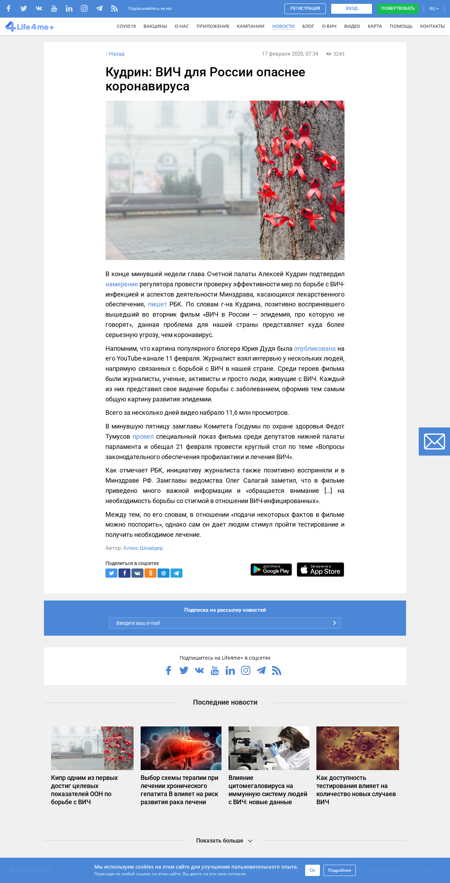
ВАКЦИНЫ (155, 26)
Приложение (213, 26)
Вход (352, 8)
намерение (121, 284)
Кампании (250, 26)
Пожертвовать (398, 8)
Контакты (432, 26)
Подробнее (339, 870)
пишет (157, 304)
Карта (375, 26)
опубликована (315, 348)
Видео (352, 26)
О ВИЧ (329, 26)
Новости (283, 26)
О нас (182, 26)
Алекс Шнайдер (143, 548)
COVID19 (126, 26)
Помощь (401, 26)
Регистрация (305, 8)
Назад (114, 54)
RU (434, 8)
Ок (312, 870)
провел (143, 436)
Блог (308, 26)
